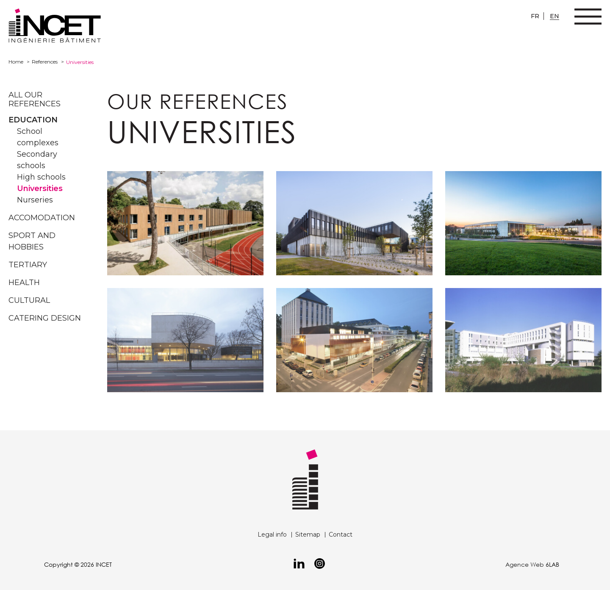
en (554, 16)
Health (24, 282)
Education (33, 120)
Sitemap (307, 534)
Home (15, 61)
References (45, 61)
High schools (41, 177)
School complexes (37, 137)
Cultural (29, 300)
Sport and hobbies (31, 241)
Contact (340, 534)
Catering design (44, 318)
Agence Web (524, 564)
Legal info (272, 534)
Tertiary (27, 264)
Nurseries (35, 200)
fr (535, 16)
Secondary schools (37, 160)
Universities (40, 188)
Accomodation (41, 217)
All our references (34, 99)
